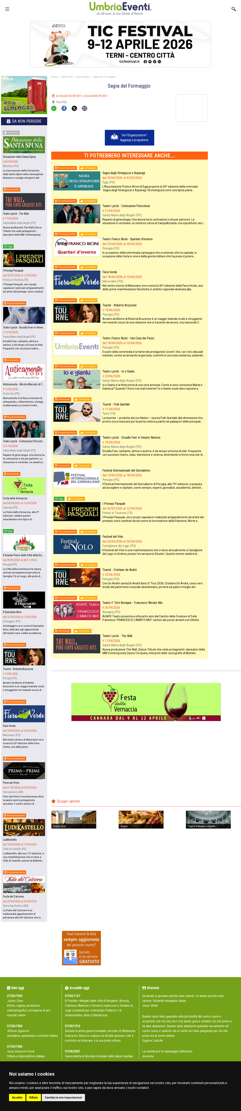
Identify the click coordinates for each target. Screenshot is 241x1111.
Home (54, 77)
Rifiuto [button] (33, 1097)
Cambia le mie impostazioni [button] (63, 1097)
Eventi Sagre (83, 77)
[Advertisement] (226, 106)
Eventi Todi (67, 77)
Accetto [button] (17, 1097)
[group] (24, 96)
